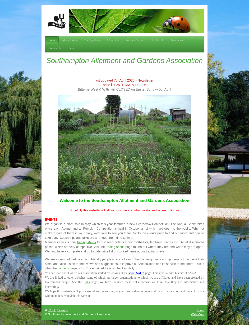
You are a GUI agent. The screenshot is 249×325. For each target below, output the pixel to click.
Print (50, 310)
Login (200, 310)
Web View (197, 314)
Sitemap (62, 310)
